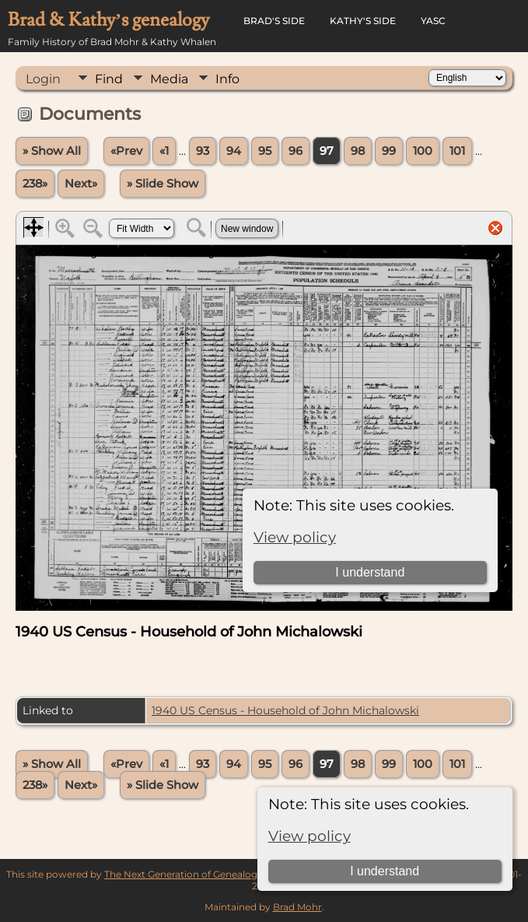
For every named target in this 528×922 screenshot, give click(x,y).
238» (35, 184)
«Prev (126, 151)
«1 (164, 151)
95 (264, 151)
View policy (309, 836)
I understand (384, 871)
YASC (433, 20)
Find (109, 79)
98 (358, 151)
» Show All (52, 151)
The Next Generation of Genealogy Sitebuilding (212, 874)
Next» (81, 184)
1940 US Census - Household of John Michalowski (285, 710)
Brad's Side (274, 20)
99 (389, 151)
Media (169, 79)
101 (457, 151)
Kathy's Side (363, 20)
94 (233, 151)
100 (422, 151)
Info (227, 79)
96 (295, 151)
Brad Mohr (297, 907)
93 (202, 151)
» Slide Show (162, 184)
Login (43, 79)
